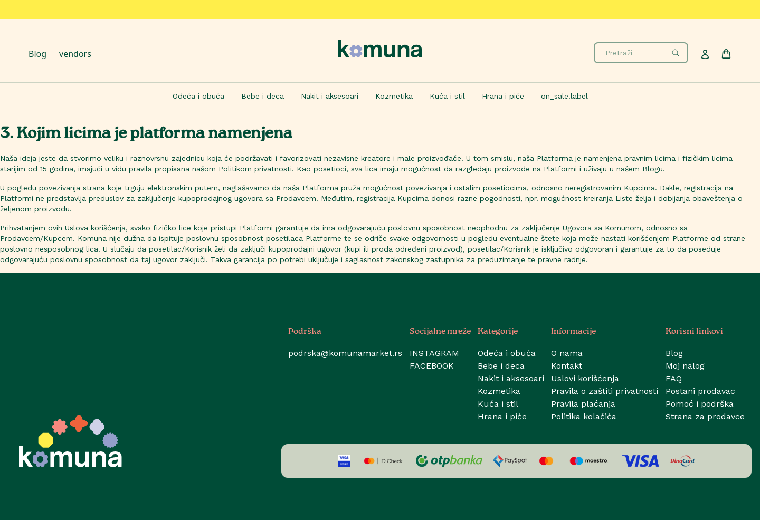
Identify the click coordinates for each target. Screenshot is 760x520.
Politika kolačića (583, 416)
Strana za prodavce (705, 416)
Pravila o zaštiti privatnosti (604, 391)
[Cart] (726, 54)
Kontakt (566, 366)
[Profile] (705, 54)
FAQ (674, 378)
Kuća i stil (498, 404)
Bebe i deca (501, 366)
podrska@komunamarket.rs (345, 353)
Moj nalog (685, 366)
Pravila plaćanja (583, 404)
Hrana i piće (502, 416)
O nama (567, 353)
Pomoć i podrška (700, 404)
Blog (37, 54)
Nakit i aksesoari (511, 378)
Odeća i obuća (507, 353)
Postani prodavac (700, 391)
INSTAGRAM (434, 353)
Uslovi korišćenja (585, 378)
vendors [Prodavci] (75, 54)
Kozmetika (499, 391)
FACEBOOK (432, 366)
